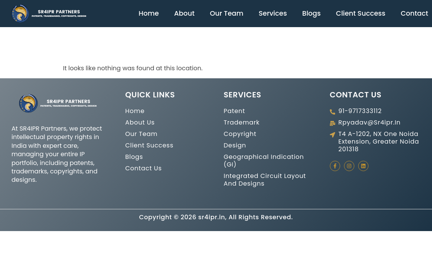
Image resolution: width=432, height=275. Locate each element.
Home (149, 13)
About (184, 13)
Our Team (226, 13)
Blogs (311, 13)
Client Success (360, 13)
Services (273, 13)
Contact (414, 13)
